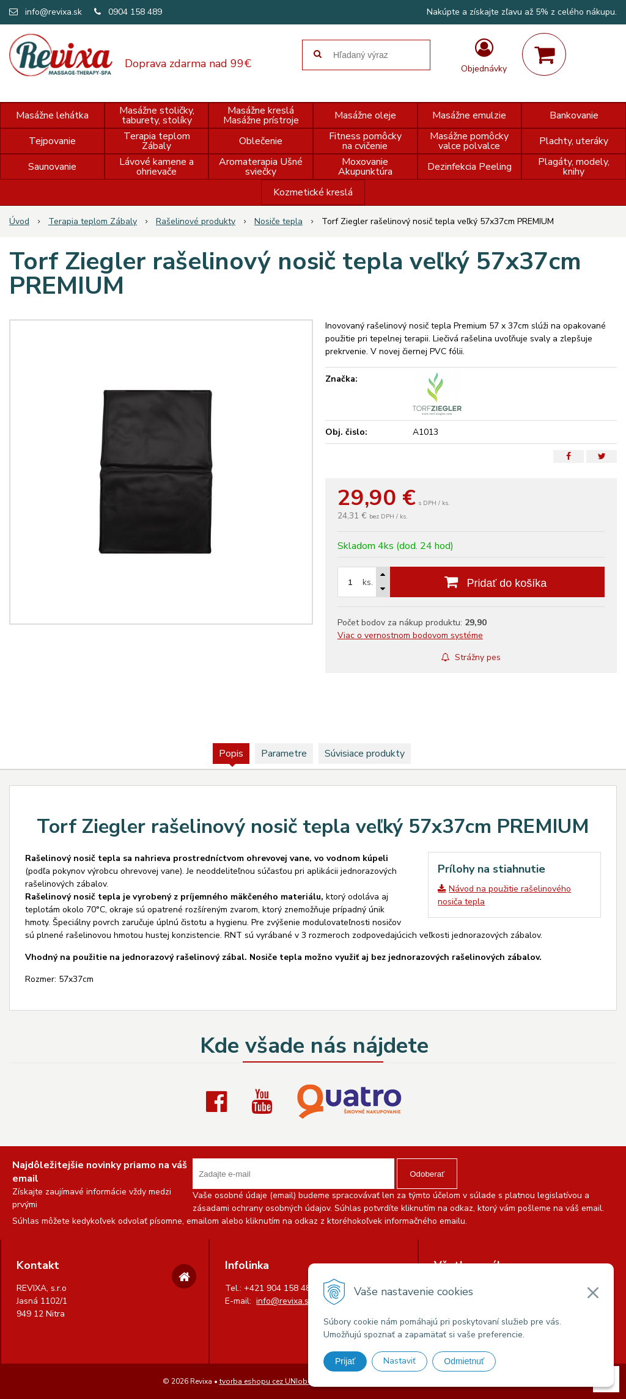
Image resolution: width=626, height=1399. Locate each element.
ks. (368, 582)
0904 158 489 (135, 12)
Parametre (284, 753)
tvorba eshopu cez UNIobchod (272, 1381)
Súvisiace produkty (365, 753)
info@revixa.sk (53, 12)
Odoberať (427, 1174)
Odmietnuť (464, 1361)
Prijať (345, 1361)
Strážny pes (471, 657)
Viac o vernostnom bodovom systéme (410, 635)
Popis (231, 753)
